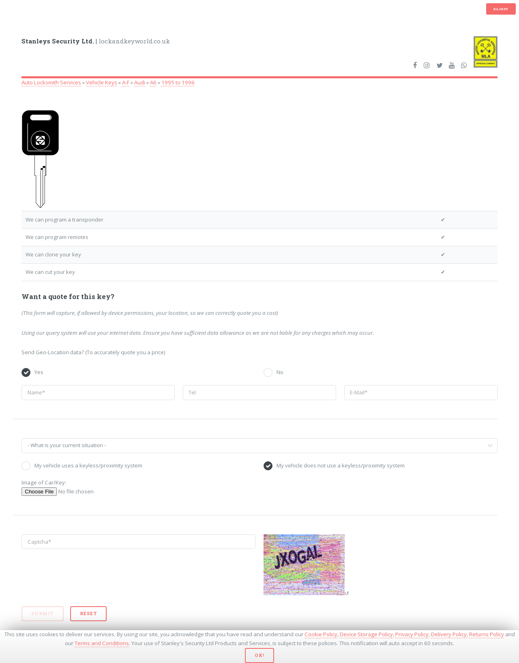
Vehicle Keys (101, 82)
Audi (139, 82)
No (280, 372)
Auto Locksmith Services (51, 82)
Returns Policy (486, 634)
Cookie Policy (321, 634)
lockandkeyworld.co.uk (95, 41)
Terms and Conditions (102, 643)
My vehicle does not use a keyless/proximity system (341, 465)
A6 (153, 82)
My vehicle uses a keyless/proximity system (88, 465)
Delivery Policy (449, 634)
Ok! (259, 655)
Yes (38, 372)
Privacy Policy (412, 634)
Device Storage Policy (366, 634)
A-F (125, 82)
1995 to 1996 (178, 82)
